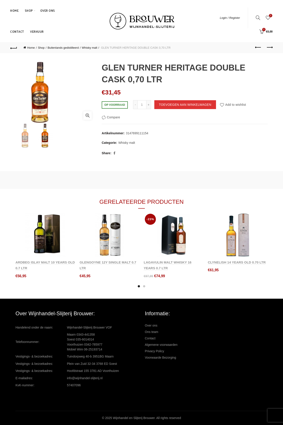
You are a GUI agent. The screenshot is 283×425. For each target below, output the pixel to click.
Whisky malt (89, 47)
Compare (113, 117)
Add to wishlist (235, 104)
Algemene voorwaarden (161, 344)
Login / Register (230, 17)
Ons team (151, 332)
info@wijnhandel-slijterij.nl (85, 378)
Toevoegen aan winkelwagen (185, 104)
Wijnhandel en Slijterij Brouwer (134, 418)
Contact (17, 31)
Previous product (258, 47)
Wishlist (270, 15)
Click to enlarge (87, 115)
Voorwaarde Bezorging (160, 357)
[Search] (258, 17)
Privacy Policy (154, 351)
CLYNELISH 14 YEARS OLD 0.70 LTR (237, 262)
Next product (269, 47)
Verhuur (37, 31)
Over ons (47, 10)
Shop (29, 10)
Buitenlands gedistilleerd (63, 47)
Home (14, 10)
